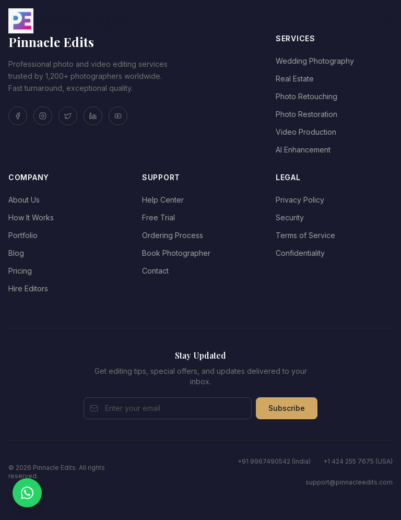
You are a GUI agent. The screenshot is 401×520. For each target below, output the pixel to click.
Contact (155, 270)
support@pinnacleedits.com (349, 482)
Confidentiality (300, 253)
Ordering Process (172, 235)
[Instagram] (42, 116)
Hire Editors (28, 288)
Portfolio (23, 235)
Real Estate (295, 78)
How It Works (31, 217)
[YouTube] (118, 116)
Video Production (306, 131)
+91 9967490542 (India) (274, 461)
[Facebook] (17, 116)
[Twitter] (67, 116)
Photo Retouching (306, 96)
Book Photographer (176, 253)
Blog (16, 253)
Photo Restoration (306, 114)
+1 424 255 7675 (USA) (358, 461)
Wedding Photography (315, 60)
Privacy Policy (300, 199)
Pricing (20, 270)
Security (290, 217)
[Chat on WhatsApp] (27, 492)
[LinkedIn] (93, 116)
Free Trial (158, 217)
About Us (24, 199)
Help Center (163, 199)
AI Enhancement (303, 149)
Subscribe (286, 408)
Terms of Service (305, 235)
